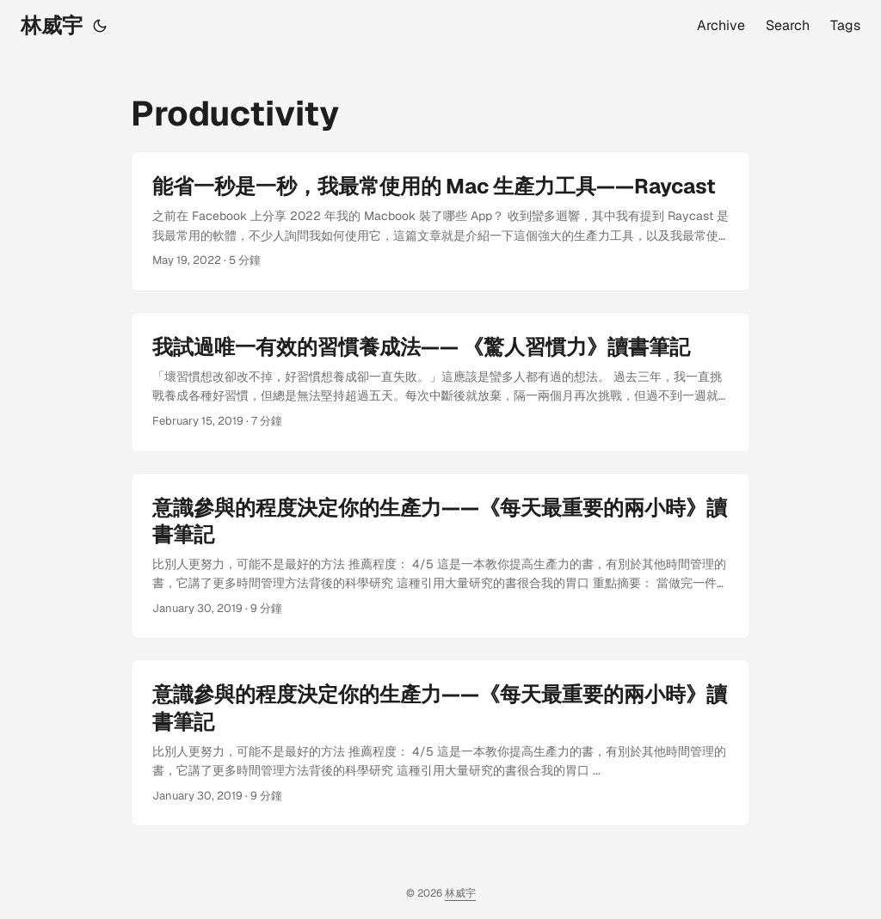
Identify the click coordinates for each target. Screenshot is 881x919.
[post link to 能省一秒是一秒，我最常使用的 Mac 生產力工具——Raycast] (440, 221)
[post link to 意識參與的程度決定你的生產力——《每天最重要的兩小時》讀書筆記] (440, 556)
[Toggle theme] (99, 26)
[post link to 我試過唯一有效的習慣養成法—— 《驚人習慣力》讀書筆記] (440, 382)
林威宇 (52, 25)
